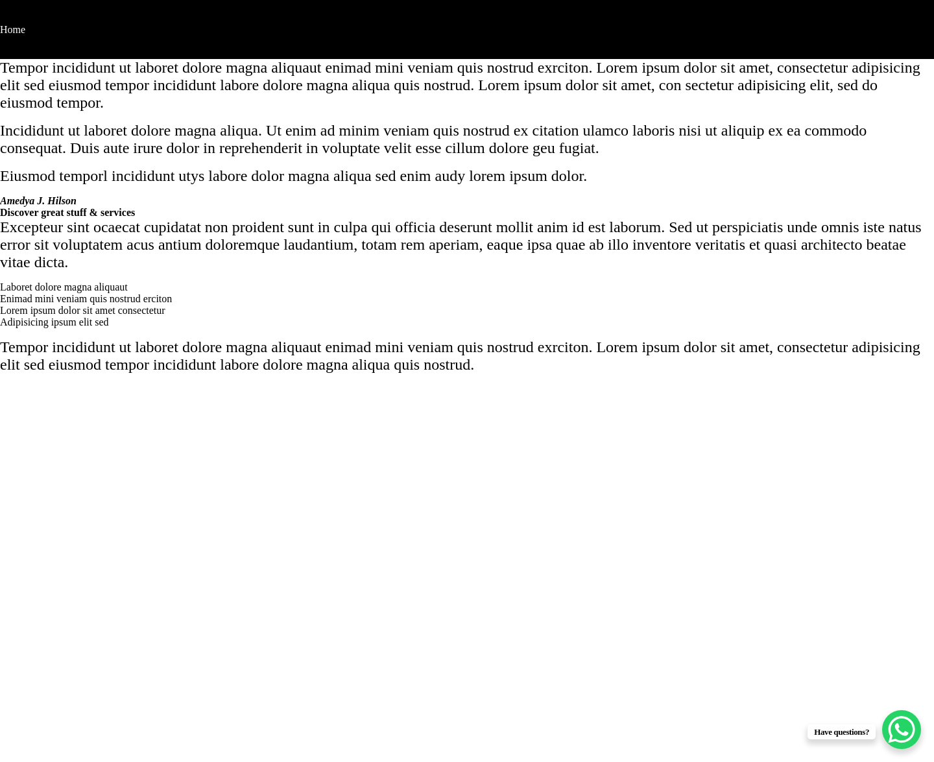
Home (12, 29)
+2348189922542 (58, 683)
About (13, 41)
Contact (16, 52)
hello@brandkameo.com (74, 669)
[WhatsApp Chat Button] (901, 729)
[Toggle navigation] (8, 18)
